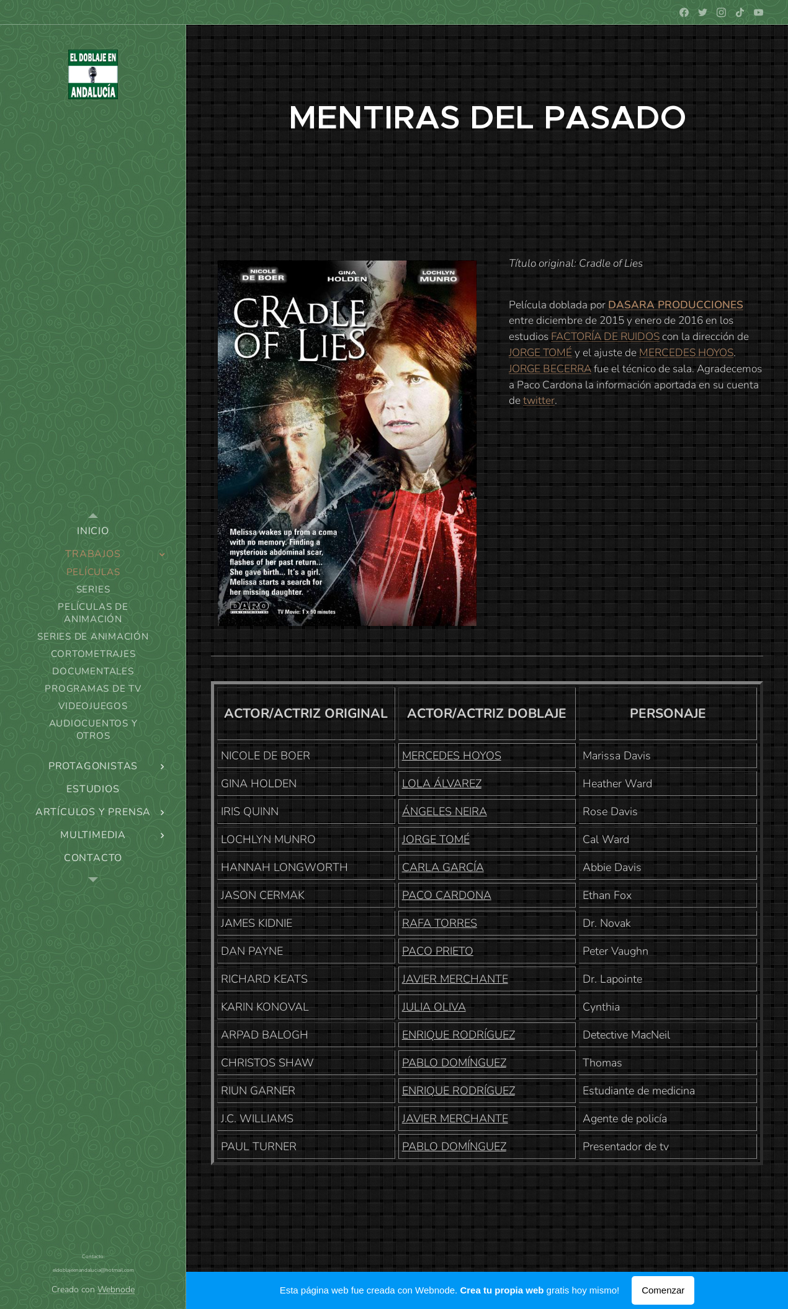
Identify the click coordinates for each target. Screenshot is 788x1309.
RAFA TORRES (439, 923)
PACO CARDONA (446, 895)
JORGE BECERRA (550, 369)
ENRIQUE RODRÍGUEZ (458, 1034)
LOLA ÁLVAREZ (441, 783)
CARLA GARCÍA (443, 867)
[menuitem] (93, 531)
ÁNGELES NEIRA (444, 811)
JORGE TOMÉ (540, 353)
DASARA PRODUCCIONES (675, 305)
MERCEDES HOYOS (686, 353)
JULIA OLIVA (434, 1006)
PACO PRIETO (437, 951)
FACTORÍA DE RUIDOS (605, 336)
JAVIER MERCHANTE (455, 979)
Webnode (116, 1289)
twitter (539, 400)
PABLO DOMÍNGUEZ (454, 1062)
